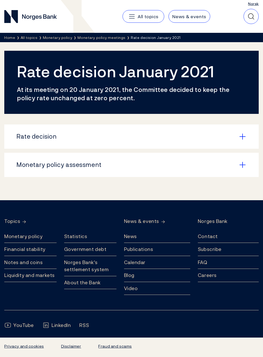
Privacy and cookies (24, 346)
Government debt (85, 249)
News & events (141, 221)
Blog (129, 275)
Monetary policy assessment (59, 164)
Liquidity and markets (29, 275)
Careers (207, 275)
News (130, 236)
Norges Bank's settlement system (86, 266)
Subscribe (210, 249)
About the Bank (82, 282)
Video (131, 288)
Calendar (135, 262)
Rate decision (36, 136)
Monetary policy (23, 236)
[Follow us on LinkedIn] (56, 325)
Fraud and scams (115, 346)
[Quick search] (251, 16)
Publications (138, 249)
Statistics (75, 236)
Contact (208, 236)
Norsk (253, 3)
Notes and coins (23, 262)
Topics (12, 221)
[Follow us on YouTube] (19, 325)
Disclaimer (71, 346)
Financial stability (24, 249)
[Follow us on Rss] (84, 325)
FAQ (202, 262)
